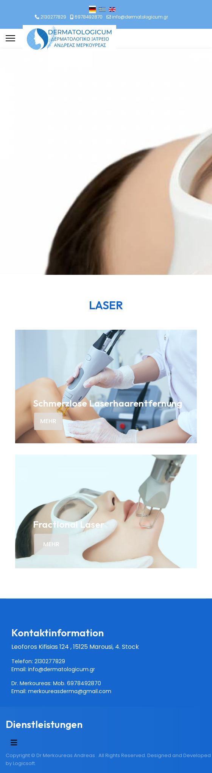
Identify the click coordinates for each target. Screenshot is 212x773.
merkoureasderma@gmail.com (69, 691)
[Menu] (10, 38)
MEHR (48, 421)
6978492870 (89, 17)
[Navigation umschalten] (14, 742)
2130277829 (53, 17)
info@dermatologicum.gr (140, 17)
